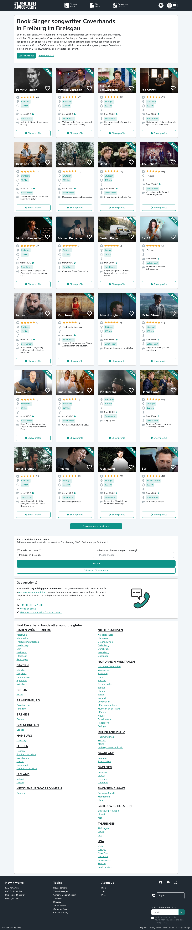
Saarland (102, 758)
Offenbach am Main (27, 768)
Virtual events (59, 905)
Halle (101, 800)
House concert (60, 887)
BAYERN (23, 665)
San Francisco (105, 867)
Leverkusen (104, 701)
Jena (100, 835)
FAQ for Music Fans (14, 891)
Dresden (102, 779)
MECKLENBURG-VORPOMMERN (39, 788)
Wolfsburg (103, 652)
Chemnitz (103, 782)
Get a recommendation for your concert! (41, 612)
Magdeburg (104, 796)
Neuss (101, 715)
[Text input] (165, 912)
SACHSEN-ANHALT (111, 788)
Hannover (103, 638)
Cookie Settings (183, 927)
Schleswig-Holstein (108, 810)
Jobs (103, 891)
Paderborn (103, 722)
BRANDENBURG (28, 700)
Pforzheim (22, 656)
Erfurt (101, 832)
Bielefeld (103, 673)
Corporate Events (61, 909)
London (21, 729)
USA (101, 841)
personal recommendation (32, 592)
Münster (102, 712)
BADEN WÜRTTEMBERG (34, 630)
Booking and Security (15, 894)
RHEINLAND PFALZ (111, 732)
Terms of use (168, 927)
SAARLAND (106, 753)
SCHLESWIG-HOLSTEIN (115, 806)
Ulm (19, 649)
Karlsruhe (22, 634)
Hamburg (21, 740)
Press (104, 894)
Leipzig (101, 775)
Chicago (102, 849)
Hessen (21, 751)
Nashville (103, 856)
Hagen (101, 687)
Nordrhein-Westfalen (109, 666)
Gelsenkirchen (105, 684)
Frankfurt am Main (26, 754)
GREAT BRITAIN (28, 725)
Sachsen (102, 772)
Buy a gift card (12, 898)
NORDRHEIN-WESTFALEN (116, 662)
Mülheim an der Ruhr (109, 708)
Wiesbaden (23, 758)
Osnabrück (103, 649)
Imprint (143, 927)
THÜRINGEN (106, 824)
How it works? (46, 55)
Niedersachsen (106, 634)
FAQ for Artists (12, 887)
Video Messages (60, 891)
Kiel (100, 817)
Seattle (102, 863)
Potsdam (21, 708)
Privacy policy (155, 927)
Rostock (21, 793)
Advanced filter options (96, 570)
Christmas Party (60, 912)
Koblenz (102, 740)
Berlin (20, 694)
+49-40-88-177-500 (31, 605)
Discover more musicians (96, 526)
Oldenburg (103, 645)
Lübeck (101, 814)
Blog (103, 887)
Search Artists (26, 55)
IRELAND (23, 774)
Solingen (102, 726)
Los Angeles (104, 860)
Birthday (57, 902)
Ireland (20, 779)
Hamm (101, 691)
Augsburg (22, 673)
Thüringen (103, 828)
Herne (101, 694)
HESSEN (22, 746)
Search (96, 563)
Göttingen (103, 656)
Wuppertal (103, 670)
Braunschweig (105, 642)
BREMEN (23, 715)
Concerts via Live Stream (64, 894)
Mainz (101, 744)
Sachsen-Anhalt (106, 793)
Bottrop (102, 680)
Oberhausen (104, 719)
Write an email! (28, 608)
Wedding (57, 898)
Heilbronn (22, 652)
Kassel (20, 761)
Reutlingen (22, 659)
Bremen (21, 719)
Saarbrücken (104, 761)
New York (103, 853)
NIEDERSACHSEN (110, 630)
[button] (172, 5)
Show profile (34, 133)
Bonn (100, 677)
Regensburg (23, 677)
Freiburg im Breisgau (28, 642)
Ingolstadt (22, 680)
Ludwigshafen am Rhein (110, 747)
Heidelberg (22, 645)
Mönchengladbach (107, 705)
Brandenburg (23, 705)
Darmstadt (22, 765)
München (21, 670)
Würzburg (22, 684)
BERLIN (22, 690)
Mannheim (22, 638)
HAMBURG (24, 736)
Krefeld (102, 698)
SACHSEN (105, 767)
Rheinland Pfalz (106, 737)
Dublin (20, 782)
